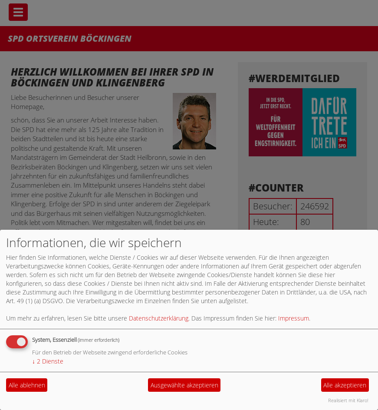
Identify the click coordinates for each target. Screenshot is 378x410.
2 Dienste (47, 361)
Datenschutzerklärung (158, 318)
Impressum (293, 318)
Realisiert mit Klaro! (348, 400)
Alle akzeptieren (344, 385)
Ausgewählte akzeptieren (184, 385)
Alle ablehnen (27, 385)
